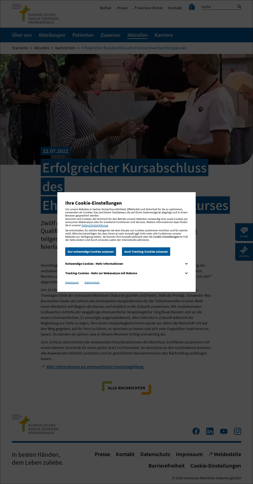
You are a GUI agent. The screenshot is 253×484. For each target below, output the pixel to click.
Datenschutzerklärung (95, 225)
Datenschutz (92, 282)
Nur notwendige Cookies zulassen (91, 251)
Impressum (72, 282)
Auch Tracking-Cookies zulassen (146, 251)
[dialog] (126, 242)
